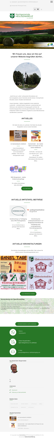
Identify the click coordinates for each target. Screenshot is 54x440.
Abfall (41, 403)
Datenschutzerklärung (30, 436)
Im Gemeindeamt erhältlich (18, 144)
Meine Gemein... (25, 403)
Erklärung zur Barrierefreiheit (19, 392)
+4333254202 (14, 1)
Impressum (14, 390)
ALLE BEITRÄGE (27, 188)
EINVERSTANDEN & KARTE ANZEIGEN (27, 324)
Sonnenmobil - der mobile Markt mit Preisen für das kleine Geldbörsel (35, 145)
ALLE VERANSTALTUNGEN (28, 293)
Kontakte (23, 407)
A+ (35, 9)
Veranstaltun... (14, 407)
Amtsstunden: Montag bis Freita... (19, 5)
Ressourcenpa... (15, 403)
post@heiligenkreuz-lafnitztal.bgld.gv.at (28, 1)
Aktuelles (34, 403)
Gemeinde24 (22, 435)
